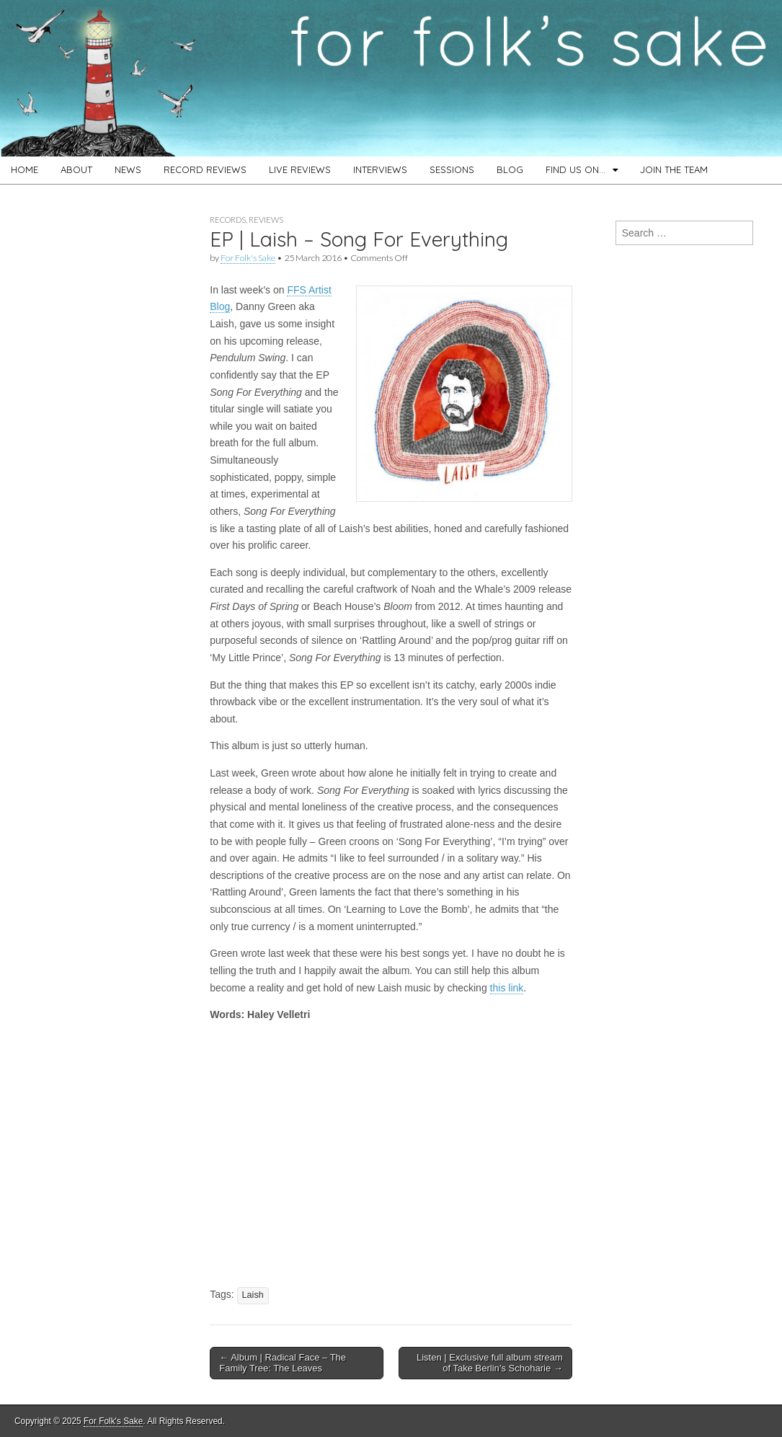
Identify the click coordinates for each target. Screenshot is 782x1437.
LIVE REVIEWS (300, 169)
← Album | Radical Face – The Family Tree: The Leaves (282, 1363)
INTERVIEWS (380, 169)
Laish (253, 1295)
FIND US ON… (575, 169)
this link (507, 988)
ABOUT (76, 169)
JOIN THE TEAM (674, 169)
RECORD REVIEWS (205, 169)
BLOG (510, 169)
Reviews (266, 219)
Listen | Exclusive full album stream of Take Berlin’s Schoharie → (490, 1363)
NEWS (128, 169)
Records (228, 219)
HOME (24, 169)
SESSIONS (452, 169)
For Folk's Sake (248, 257)
